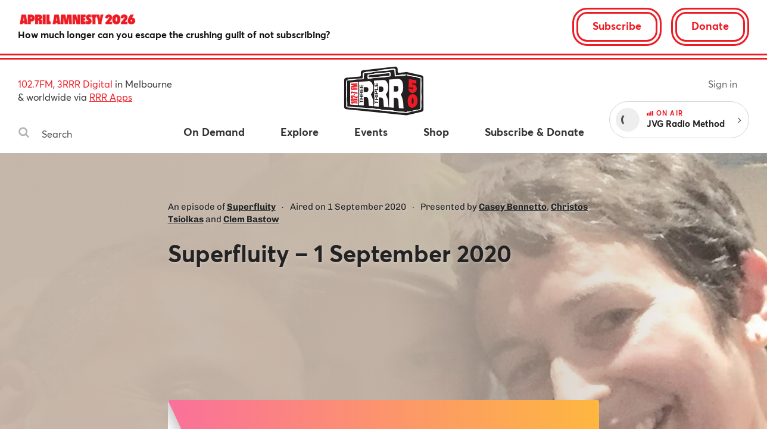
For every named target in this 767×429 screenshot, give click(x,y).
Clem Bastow (251, 219)
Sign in (722, 83)
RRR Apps (110, 97)
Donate (710, 25)
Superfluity (251, 206)
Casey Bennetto (513, 206)
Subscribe (617, 25)
